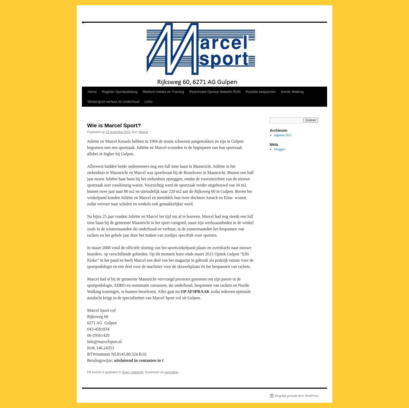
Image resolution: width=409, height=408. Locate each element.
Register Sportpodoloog (120, 92)
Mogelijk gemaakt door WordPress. (297, 396)
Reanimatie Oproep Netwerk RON (215, 92)
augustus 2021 (283, 135)
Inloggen (279, 149)
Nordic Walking (292, 92)
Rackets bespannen (261, 92)
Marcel (143, 132)
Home (92, 92)
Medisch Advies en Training (163, 92)
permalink (171, 372)
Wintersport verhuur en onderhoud (113, 102)
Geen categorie (132, 372)
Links (148, 102)
